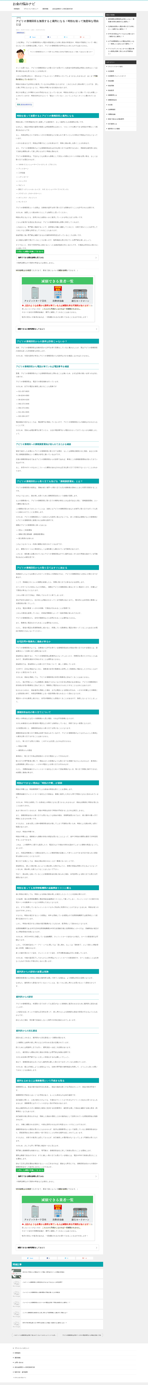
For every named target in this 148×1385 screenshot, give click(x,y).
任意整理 (111, 71)
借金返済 (111, 90)
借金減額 (111, 81)
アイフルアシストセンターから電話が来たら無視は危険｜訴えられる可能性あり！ (121, 51)
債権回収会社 (20, 32)
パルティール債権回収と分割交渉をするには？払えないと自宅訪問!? (42, 1282)
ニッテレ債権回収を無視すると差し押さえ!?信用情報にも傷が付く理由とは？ (45, 1312)
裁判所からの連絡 (114, 128)
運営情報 (45, 9)
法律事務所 (111, 109)
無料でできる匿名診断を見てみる (31, 257)
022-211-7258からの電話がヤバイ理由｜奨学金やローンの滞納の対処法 (43, 1272)
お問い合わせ (19, 1362)
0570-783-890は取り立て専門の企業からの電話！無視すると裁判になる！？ (45, 1323)
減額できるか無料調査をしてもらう (31, 329)
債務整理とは (112, 95)
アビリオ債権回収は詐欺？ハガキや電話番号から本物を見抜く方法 (81, 1335)
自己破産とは (112, 124)
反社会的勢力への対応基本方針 (62, 9)
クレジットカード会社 (115, 66)
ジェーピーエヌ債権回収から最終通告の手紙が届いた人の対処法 (41, 1292)
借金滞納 (111, 85)
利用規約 (17, 9)
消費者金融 (111, 114)
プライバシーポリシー (31, 9)
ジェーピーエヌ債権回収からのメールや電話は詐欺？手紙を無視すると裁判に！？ (46, 1302)
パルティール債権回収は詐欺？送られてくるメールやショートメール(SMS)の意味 (35, 1335)
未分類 (110, 105)
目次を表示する (26, 104)
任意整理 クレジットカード (117, 76)
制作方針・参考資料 (21, 1372)
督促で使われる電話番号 (116, 119)
